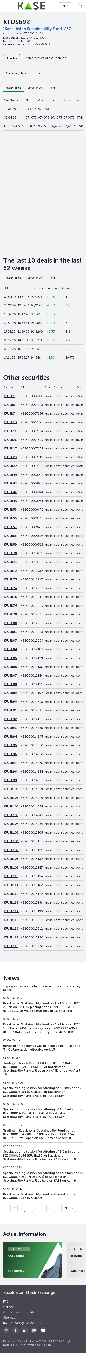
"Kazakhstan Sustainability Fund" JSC (37, 28)
